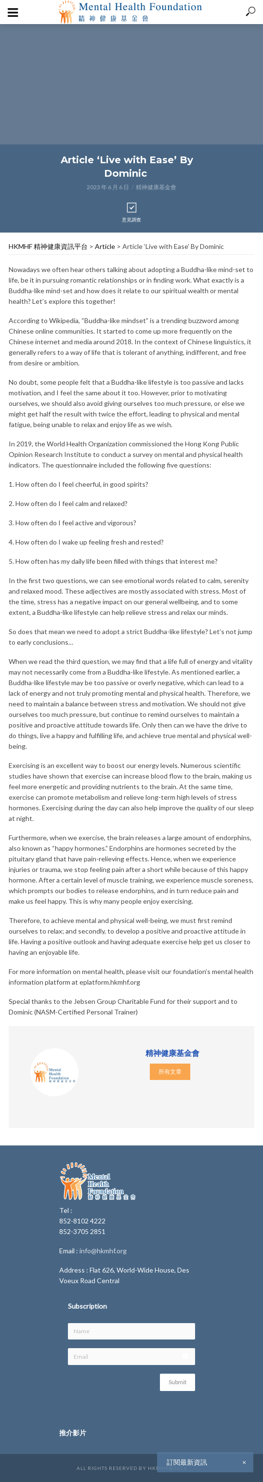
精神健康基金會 (156, 187)
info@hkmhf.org (103, 1251)
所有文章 (170, 1071)
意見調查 (131, 212)
